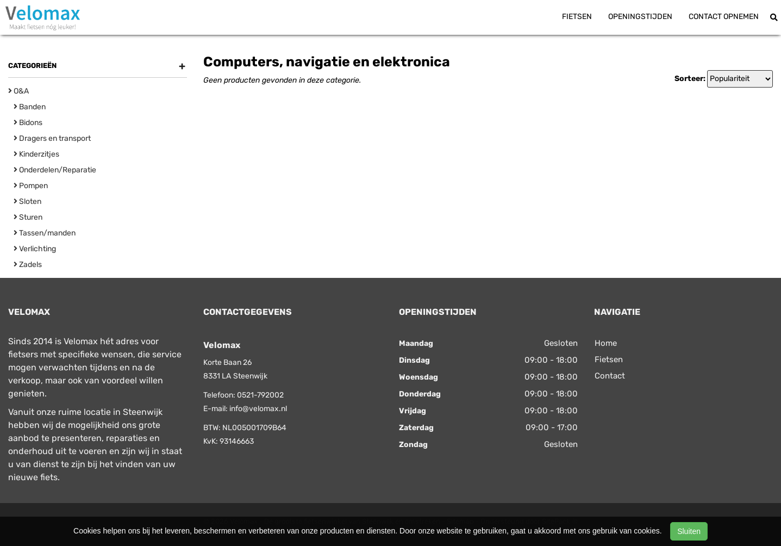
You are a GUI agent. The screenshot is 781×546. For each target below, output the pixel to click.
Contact (610, 376)
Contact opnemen (724, 16)
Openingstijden (640, 16)
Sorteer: (689, 78)
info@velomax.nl (258, 408)
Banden (30, 106)
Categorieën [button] (96, 66)
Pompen (31, 185)
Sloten (27, 201)
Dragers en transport (52, 138)
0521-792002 (260, 395)
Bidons (28, 122)
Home (606, 343)
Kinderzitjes (36, 154)
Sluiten (689, 531)
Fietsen (577, 16)
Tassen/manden (45, 233)
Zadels (28, 264)
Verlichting (35, 248)
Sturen (28, 217)
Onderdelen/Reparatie (55, 170)
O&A (18, 91)
